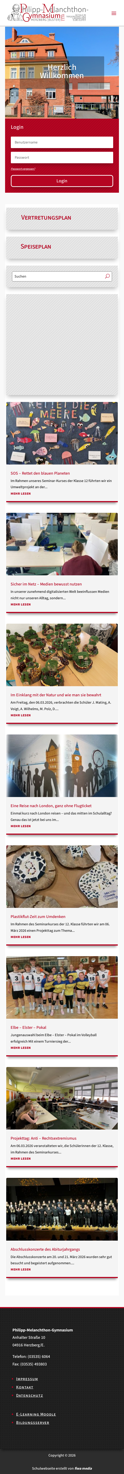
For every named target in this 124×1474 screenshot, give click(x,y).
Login (61, 181)
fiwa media (83, 1468)
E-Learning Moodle (36, 1414)
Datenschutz (29, 1395)
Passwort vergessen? (23, 169)
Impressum (27, 1379)
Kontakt (24, 1387)
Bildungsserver (32, 1422)
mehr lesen (21, 493)
